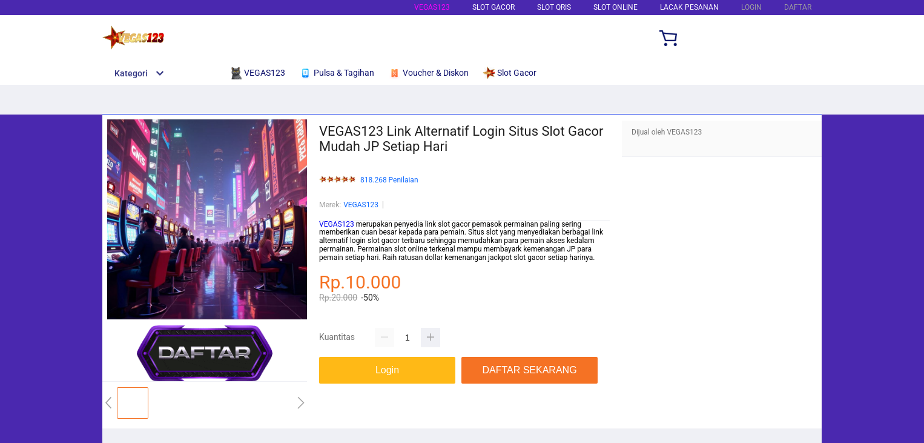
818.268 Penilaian (389, 180)
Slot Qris (554, 7)
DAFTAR (797, 7)
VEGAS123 (432, 7)
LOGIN (751, 7)
